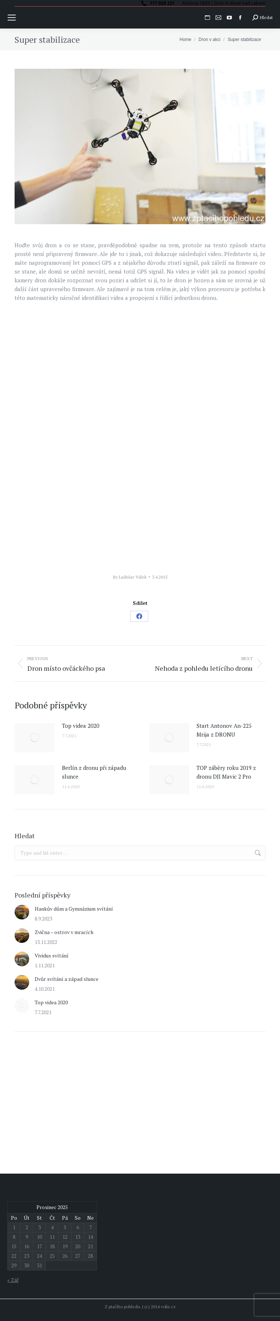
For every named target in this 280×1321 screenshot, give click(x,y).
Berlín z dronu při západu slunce (94, 772)
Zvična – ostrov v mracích (64, 932)
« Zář (13, 1279)
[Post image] (35, 737)
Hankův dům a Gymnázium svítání (74, 908)
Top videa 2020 (80, 725)
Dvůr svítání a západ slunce (66, 978)
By (130, 577)
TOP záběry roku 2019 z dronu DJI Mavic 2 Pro (226, 772)
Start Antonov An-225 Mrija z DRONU (224, 730)
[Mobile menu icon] (11, 17)
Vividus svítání (52, 955)
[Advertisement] (69, 1092)
